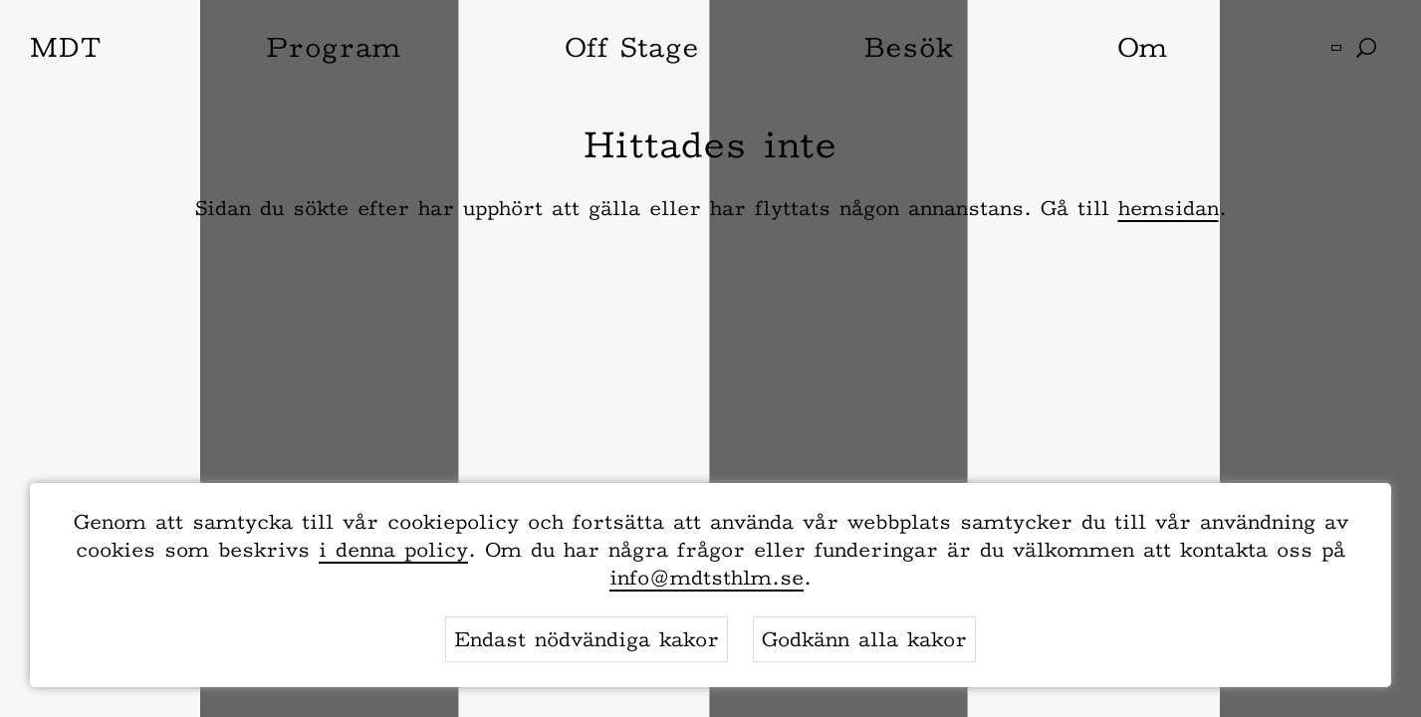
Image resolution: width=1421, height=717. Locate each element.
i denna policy (393, 550)
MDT (66, 47)
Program (333, 47)
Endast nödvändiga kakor (586, 639)
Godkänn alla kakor (864, 639)
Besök (908, 47)
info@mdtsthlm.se (706, 578)
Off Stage (632, 47)
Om (1142, 47)
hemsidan (1168, 208)
